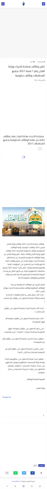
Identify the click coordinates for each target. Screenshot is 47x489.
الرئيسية (41, 61)
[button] (32, 473)
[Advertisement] (23, 32)
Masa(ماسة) (16, 481)
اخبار (32, 61)
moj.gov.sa (6, 397)
